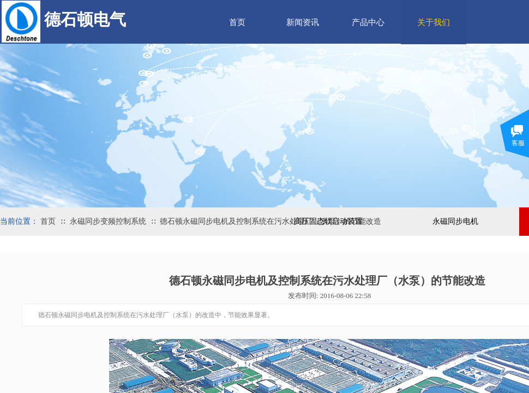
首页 (237, 22)
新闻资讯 (302, 22)
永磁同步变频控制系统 (108, 221)
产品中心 (368, 22)
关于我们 (433, 22)
